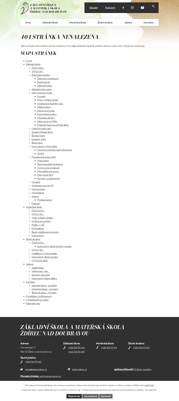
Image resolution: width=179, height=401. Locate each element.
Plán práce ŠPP (45, 175)
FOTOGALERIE (40, 260)
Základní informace (42, 89)
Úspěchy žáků (39, 139)
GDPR (40, 153)
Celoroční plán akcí (41, 128)
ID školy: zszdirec (133, 369)
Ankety (35, 196)
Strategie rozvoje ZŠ (42, 185)
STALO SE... (38, 71)
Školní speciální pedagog (50, 164)
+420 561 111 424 (141, 347)
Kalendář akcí (33, 303)
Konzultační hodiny (47, 114)
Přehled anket (44, 200)
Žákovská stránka (41, 75)
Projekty (36, 182)
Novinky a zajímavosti (48, 178)
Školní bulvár (43, 82)
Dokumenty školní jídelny (44, 278)
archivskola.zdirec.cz (40, 376)
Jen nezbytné (90, 396)
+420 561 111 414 (109, 347)
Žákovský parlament (47, 78)
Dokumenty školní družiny (45, 257)
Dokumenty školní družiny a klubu (54, 246)
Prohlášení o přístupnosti (39, 296)
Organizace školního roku (50, 103)
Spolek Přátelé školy (42, 132)
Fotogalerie (38, 193)
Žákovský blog (44, 86)
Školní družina (33, 239)
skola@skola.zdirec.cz (36, 369)
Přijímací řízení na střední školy (53, 125)
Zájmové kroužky (46, 111)
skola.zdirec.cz (79, 369)
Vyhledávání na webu (37, 300)
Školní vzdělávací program (45, 232)
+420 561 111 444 (76, 347)
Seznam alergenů (41, 275)
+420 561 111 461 (33, 362)
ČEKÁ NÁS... (38, 68)
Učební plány (44, 107)
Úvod (29, 61)
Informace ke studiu (42, 93)
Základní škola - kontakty (44, 285)
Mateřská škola (34, 207)
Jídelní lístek (38, 268)
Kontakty (30, 282)
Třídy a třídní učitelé (47, 100)
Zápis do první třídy (47, 121)
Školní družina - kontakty (44, 293)
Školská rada (38, 136)
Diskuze (36, 203)
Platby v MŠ (38, 225)
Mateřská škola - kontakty (45, 289)
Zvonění (41, 96)
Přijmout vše (74, 396)
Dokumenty (38, 235)
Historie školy (38, 189)
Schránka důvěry (46, 118)
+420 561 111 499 (76, 352)
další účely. (149, 385)
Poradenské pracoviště (44, 157)
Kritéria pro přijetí (41, 221)
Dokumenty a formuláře (44, 146)
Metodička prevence (48, 171)
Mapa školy (43, 161)
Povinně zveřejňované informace (54, 150)
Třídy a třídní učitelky (42, 218)
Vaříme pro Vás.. (40, 271)
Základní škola (33, 64)
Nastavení (106, 396)
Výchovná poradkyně (48, 168)
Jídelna (29, 264)
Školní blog (37, 143)
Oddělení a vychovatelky (44, 253)
